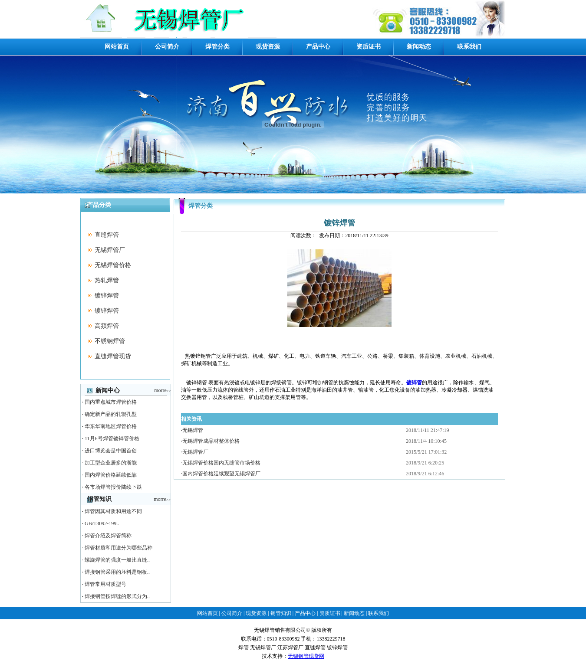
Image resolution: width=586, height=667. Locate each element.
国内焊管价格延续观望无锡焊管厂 (221, 474)
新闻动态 (419, 46)
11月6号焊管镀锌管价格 (112, 438)
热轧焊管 (107, 280)
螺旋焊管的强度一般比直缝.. (117, 560)
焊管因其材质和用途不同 (113, 511)
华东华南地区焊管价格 (111, 426)
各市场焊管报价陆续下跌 (113, 487)
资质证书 (368, 46)
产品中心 (318, 46)
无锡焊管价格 (113, 265)
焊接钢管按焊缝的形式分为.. (117, 596)
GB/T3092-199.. (102, 523)
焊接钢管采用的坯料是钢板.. (117, 572)
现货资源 (268, 46)
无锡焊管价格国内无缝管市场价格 (221, 463)
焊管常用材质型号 (105, 584)
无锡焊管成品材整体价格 (211, 441)
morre (162, 390)
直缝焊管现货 (113, 356)
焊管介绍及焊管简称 (108, 536)
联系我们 (469, 46)
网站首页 (117, 46)
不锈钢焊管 (110, 341)
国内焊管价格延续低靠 (111, 475)
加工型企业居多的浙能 (111, 463)
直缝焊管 (107, 235)
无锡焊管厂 (110, 250)
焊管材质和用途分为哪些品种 (118, 548)
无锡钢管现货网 (306, 656)
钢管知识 (280, 613)
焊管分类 (217, 46)
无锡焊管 (192, 430)
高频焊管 (107, 326)
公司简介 (167, 46)
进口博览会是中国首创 (111, 451)
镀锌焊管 (107, 295)
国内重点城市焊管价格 (111, 402)
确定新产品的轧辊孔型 (111, 414)
